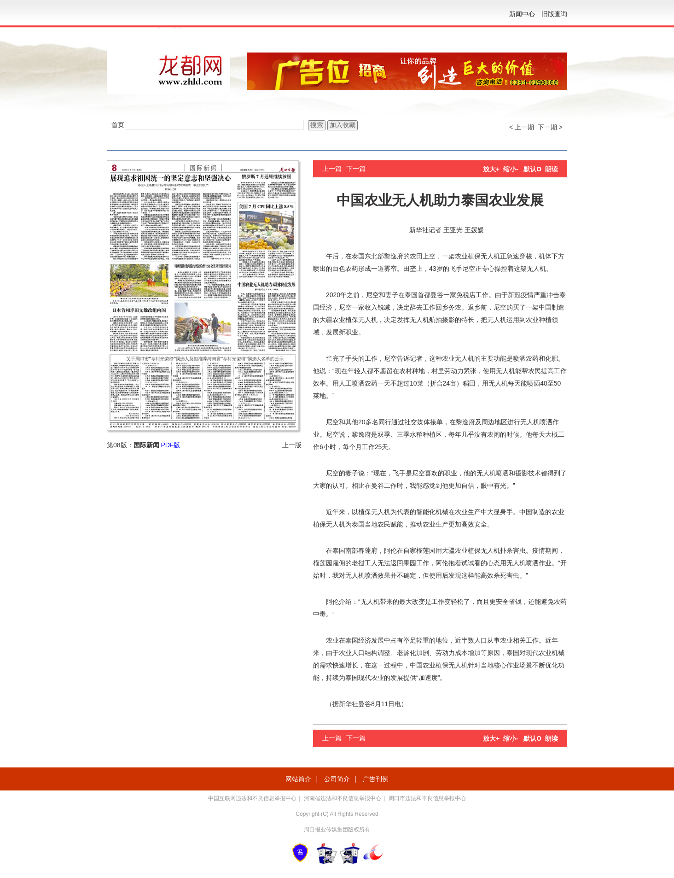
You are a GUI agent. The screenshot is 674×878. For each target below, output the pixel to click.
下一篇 (356, 168)
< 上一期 (521, 127)
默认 (532, 169)
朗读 (551, 169)
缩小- (510, 169)
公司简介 (337, 779)
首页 (117, 125)
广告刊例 (376, 779)
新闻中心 (522, 14)
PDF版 (170, 445)
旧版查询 (554, 14)
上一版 (292, 445)
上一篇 (332, 168)
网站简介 (298, 779)
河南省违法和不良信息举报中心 (342, 798)
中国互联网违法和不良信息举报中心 (252, 798)
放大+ (491, 169)
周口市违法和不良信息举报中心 (427, 798)
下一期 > (550, 127)
